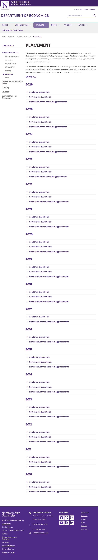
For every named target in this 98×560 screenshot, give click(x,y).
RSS (66, 523)
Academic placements (39, 92)
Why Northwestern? (12, 56)
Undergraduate (23, 25)
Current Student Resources (9, 97)
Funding (5, 88)
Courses (5, 92)
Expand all (31, 77)
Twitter (66, 517)
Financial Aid (9, 67)
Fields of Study (10, 63)
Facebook (61, 517)
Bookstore (84, 512)
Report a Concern (8, 549)
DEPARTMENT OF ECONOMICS (25, 16)
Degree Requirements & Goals (12, 83)
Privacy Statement (8, 546)
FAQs (7, 77)
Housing (8, 70)
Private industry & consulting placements (48, 102)
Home (4, 37)
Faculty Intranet (90, 9)
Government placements (40, 97)
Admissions (9, 60)
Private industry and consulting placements (49, 202)
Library (83, 519)
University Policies (8, 552)
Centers (69, 25)
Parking (84, 526)
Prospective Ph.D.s (24, 37)
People (55, 25)
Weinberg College (54, 3)
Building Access (7, 527)
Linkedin (72, 523)
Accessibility (6, 524)
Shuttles (84, 529)
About (6, 25)
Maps (83, 522)
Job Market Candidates (12, 30)
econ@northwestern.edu (40, 532)
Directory (84, 516)
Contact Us (78, 9)
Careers (4, 534)
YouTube (61, 523)
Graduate (41, 25)
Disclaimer (5, 542)
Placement (9, 74)
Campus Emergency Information (13, 530)
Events (82, 25)
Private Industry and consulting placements (49, 277)
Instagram (72, 517)
